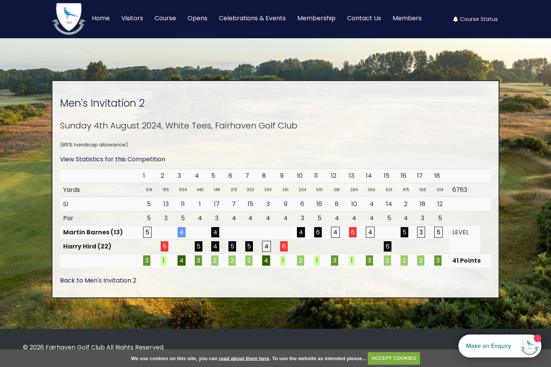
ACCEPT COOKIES (394, 358)
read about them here (244, 358)
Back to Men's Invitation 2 (98, 280)
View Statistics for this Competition (112, 159)
